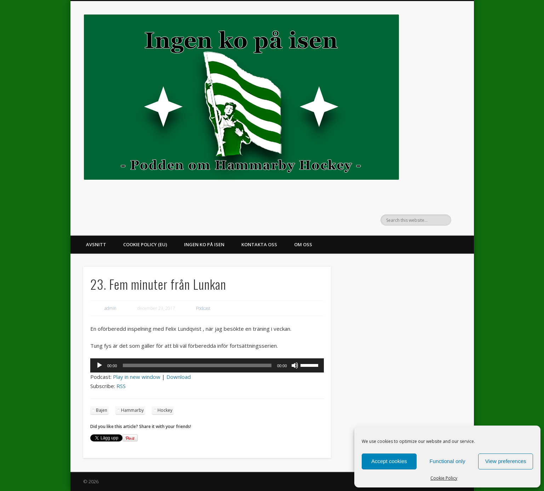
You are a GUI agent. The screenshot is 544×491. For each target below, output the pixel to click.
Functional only (447, 461)
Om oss (303, 244)
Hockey (165, 410)
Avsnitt (96, 244)
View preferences (505, 461)
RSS (121, 385)
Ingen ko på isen (204, 244)
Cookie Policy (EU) (145, 244)
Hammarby (132, 410)
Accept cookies (389, 461)
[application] (207, 365)
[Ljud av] (294, 365)
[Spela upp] (99, 365)
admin (110, 308)
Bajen (101, 410)
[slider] (197, 365)
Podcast (203, 308)
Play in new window (136, 376)
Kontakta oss (259, 244)
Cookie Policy (443, 478)
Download (178, 376)
